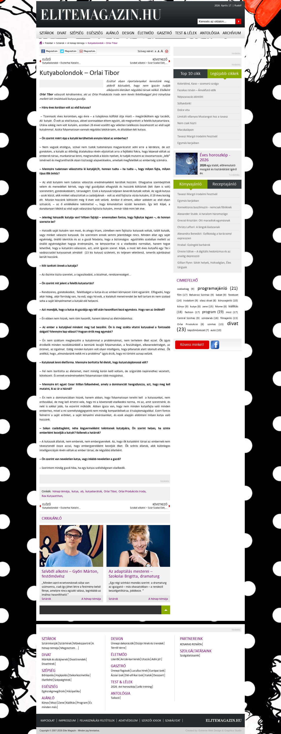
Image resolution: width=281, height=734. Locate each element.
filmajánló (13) (229, 318)
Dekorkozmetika (79, 675)
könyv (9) (182, 306)
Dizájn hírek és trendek (149, 643)
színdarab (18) (210, 318)
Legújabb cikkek (224, 73)
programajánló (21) (218, 288)
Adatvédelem (128, 720)
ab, (82, 491)
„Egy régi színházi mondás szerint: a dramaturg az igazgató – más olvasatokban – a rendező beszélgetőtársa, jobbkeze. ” (138, 586)
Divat (62, 33)
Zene (61, 702)
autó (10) (216, 330)
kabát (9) (221, 295)
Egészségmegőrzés (53, 691)
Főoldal (49, 43)
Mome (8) (221, 306)
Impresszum (67, 720)
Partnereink (191, 639)
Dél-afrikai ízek (134, 675)
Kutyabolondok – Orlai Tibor (102, 43)
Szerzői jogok (151, 720)
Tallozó (115, 698)
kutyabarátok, (94, 491)
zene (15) (207, 306)
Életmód (146, 33)
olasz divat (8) (208, 300)
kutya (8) (195, 306)
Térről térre (118, 647)
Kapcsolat (48, 720)
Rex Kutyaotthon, (52, 496)
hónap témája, (61, 491)
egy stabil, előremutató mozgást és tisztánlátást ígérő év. (218, 169)
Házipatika (73, 691)
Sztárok (47, 33)
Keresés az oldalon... (238, 21)
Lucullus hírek (139, 670)
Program (82, 702)
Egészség (95, 33)
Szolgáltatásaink (195, 651)
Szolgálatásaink (189, 655)
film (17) (182, 295)
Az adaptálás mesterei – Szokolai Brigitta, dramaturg (134, 574)
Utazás (145, 659)
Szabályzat (172, 720)
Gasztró (164, 33)
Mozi (53, 702)
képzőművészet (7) (198, 330)
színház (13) (215, 324)
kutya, (75, 491)
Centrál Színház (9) (188, 318)
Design (128, 33)
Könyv (45, 702)
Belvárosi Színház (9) (201, 295)
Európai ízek (156, 670)
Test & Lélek (186, 33)
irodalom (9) (190, 300)
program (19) (213, 312)
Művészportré (81, 643)
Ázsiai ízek (117, 675)
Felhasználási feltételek (97, 720)
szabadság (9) (185, 289)
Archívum (232, 33)
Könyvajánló (190, 184)
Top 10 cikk (190, 73)
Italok (148, 675)
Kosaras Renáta (191, 644)
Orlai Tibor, (110, 491)
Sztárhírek (65, 643)
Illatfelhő (47, 679)
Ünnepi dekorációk (122, 643)
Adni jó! (156, 659)
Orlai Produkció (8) (190, 324)
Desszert (158, 675)
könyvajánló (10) (228, 300)
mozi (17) (232, 312)
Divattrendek (77, 659)
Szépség (76, 33)
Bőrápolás (48, 675)
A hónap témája (76, 43)
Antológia (209, 33)
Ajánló (112, 33)
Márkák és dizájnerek (55, 659)
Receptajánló (224, 184)
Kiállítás (70, 702)
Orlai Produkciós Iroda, (132, 491)
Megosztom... (69, 648)
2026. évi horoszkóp (123, 686)
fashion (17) (192, 312)
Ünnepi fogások (120, 670)
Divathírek (48, 663)
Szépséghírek (62, 679)
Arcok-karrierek (130, 659)
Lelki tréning (144, 686)
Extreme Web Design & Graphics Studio (220, 730)
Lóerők (115, 659)
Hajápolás (62, 675)
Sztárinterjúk (50, 643)
